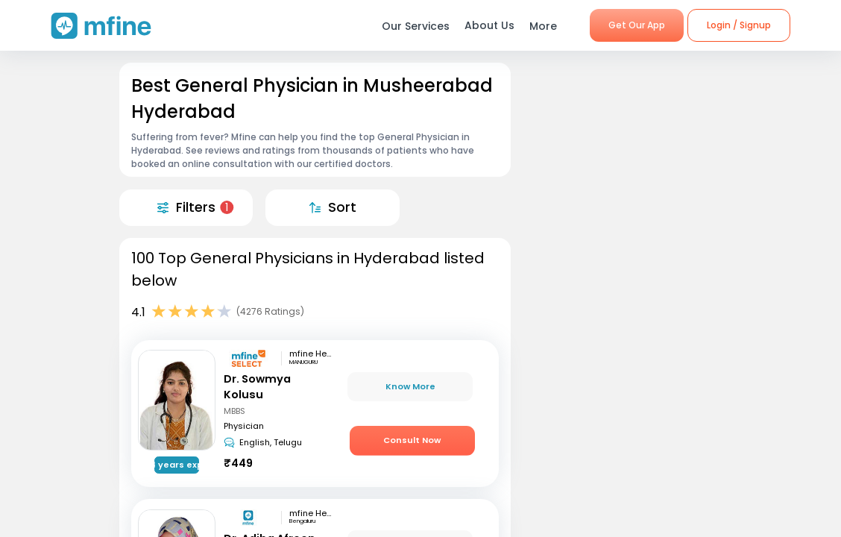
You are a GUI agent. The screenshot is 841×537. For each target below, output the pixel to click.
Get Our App (636, 25)
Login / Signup (739, 25)
